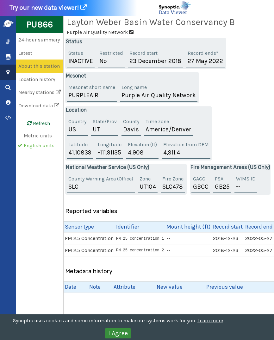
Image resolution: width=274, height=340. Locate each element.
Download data (38, 106)
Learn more (210, 321)
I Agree (118, 333)
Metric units (38, 136)
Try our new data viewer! (100, 8)
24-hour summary (39, 40)
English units (39, 145)
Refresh (35, 123)
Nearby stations (39, 92)
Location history (36, 79)
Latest (25, 53)
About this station (39, 66)
